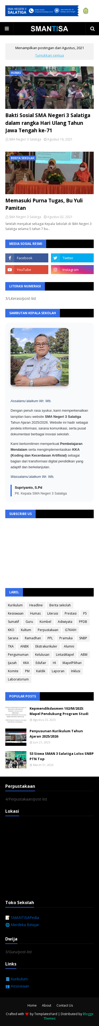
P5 (85, 613)
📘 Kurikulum (16, 978)
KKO (11, 630)
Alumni (69, 646)
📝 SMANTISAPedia (22, 917)
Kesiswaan (15, 613)
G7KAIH (70, 630)
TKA (11, 646)
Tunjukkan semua (49, 55)
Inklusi (75, 671)
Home (32, 1005)
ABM (84, 654)
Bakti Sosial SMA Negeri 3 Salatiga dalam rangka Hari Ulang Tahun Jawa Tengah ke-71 (47, 123)
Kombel (45, 621)
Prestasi (71, 613)
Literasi (52, 613)
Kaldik (40, 671)
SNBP (83, 638)
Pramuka (66, 638)
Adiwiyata (65, 621)
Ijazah (12, 663)
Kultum (26, 630)
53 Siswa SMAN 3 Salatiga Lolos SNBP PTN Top (62, 756)
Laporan (58, 671)
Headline (36, 605)
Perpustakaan (48, 630)
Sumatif (13, 621)
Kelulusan (42, 654)
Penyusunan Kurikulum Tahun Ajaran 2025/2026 (56, 734)
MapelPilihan (72, 663)
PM (27, 671)
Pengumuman (18, 654)
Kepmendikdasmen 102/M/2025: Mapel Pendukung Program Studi (59, 711)
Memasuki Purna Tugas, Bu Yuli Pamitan (44, 204)
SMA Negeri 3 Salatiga (25, 139)
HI (54, 663)
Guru (29, 621)
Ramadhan (33, 638)
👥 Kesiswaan (17, 986)
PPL (50, 638)
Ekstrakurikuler (46, 646)
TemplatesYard (45, 1014)
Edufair (41, 663)
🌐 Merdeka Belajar (22, 924)
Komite (13, 671)
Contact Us (64, 1005)
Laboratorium (18, 679)
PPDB (83, 621)
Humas (35, 613)
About (46, 1005)
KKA (26, 663)
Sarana (13, 638)
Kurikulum (15, 605)
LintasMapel (65, 654)
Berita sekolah (60, 605)
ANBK (24, 646)
